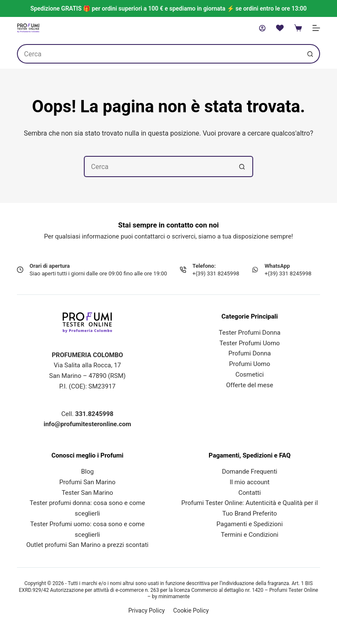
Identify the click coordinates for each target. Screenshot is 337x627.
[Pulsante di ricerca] (310, 54)
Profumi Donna (250, 353)
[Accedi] (262, 28)
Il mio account (249, 482)
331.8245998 (94, 414)
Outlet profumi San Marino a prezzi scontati (87, 545)
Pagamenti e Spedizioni (249, 524)
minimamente (174, 596)
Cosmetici (249, 374)
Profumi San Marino (87, 482)
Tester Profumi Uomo (249, 343)
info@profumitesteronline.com (87, 424)
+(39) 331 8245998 (216, 273)
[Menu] (316, 28)
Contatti (249, 493)
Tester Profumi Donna (250, 332)
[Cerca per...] (159, 54)
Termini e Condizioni (250, 534)
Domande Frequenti (249, 471)
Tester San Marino (87, 493)
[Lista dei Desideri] (280, 28)
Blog (87, 471)
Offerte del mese (249, 385)
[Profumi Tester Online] (28, 28)
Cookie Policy (191, 610)
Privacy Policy (146, 610)
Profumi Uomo (249, 364)
